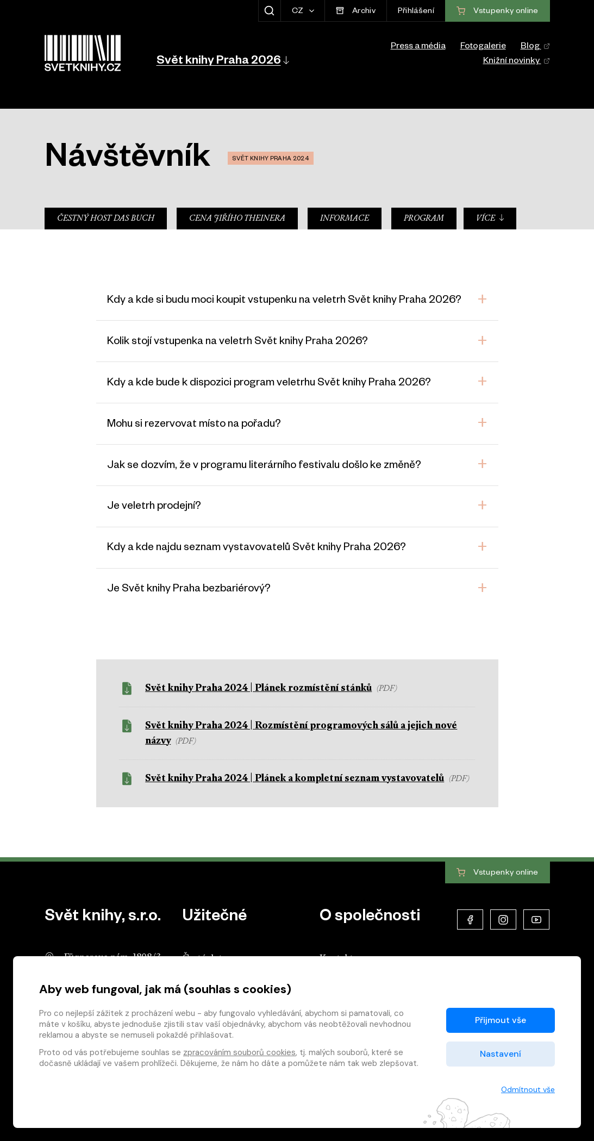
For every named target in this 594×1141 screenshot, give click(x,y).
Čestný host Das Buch (105, 219)
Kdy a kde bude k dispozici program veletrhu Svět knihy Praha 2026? (269, 384)
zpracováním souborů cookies (239, 1052)
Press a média (418, 47)
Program (424, 219)
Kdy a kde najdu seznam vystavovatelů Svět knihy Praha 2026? (256, 548)
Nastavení (500, 1053)
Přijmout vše (500, 1020)
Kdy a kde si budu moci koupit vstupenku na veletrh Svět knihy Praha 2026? (284, 301)
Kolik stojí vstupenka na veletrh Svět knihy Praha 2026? (237, 342)
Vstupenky (497, 873)
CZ (298, 12)
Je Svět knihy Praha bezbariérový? (189, 590)
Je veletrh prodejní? (154, 507)
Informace (344, 219)
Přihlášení (416, 12)
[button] (222, 60)
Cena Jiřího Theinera (237, 219)
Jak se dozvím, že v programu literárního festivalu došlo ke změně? (264, 466)
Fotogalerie (483, 47)
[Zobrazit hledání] (269, 11)
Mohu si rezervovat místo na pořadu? (194, 425)
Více (490, 218)
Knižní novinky (516, 62)
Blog (535, 47)
